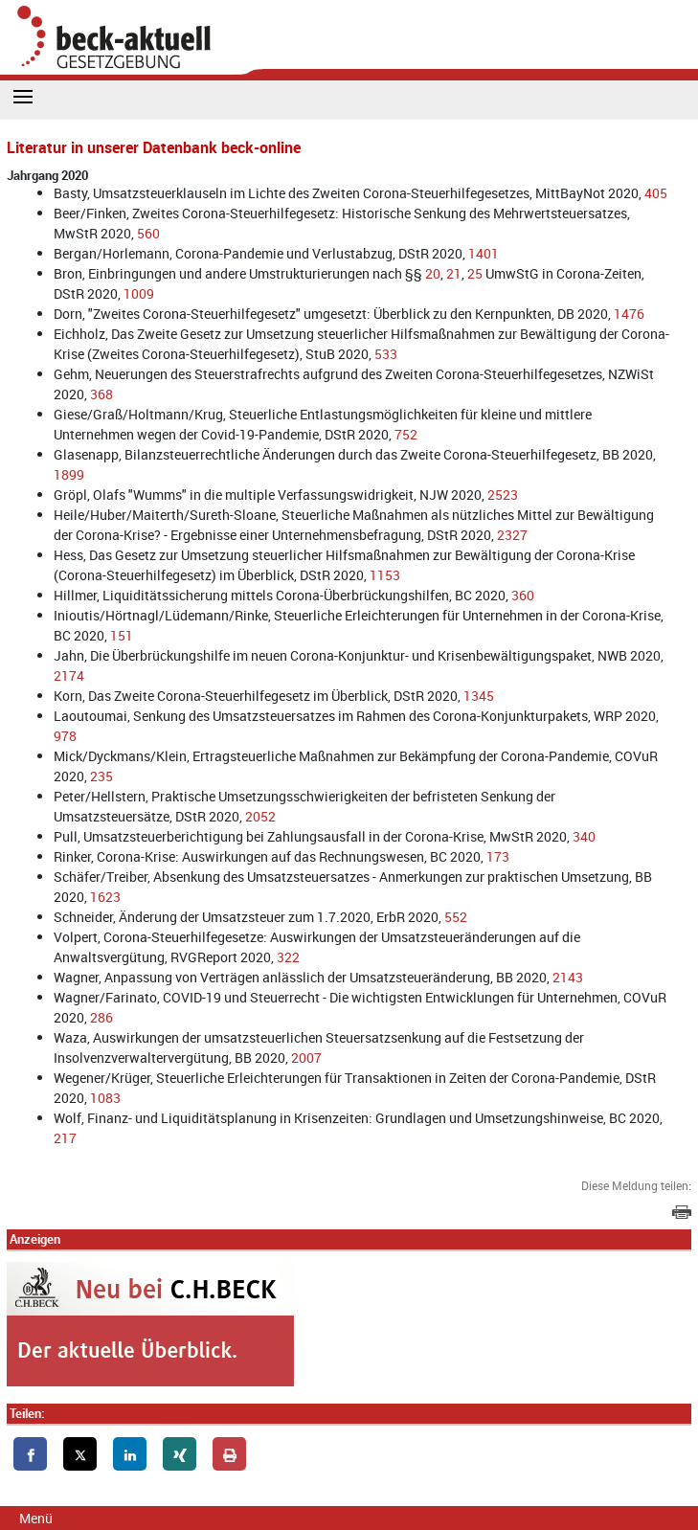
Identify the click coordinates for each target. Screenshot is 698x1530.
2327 (512, 535)
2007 (306, 1057)
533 (385, 354)
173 (497, 856)
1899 (69, 474)
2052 (260, 816)
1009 (139, 293)
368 (101, 394)
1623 (105, 897)
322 (288, 957)
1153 (385, 575)
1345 (478, 695)
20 (432, 273)
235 (101, 776)
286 (101, 1017)
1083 (105, 1098)
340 (584, 836)
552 (455, 917)
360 (522, 595)
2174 (69, 675)
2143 (567, 977)
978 (65, 736)
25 (475, 273)
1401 (483, 253)
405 (655, 193)
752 (405, 434)
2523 (502, 494)
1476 (629, 313)
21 (454, 273)
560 (148, 233)
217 (65, 1138)
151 (121, 635)
